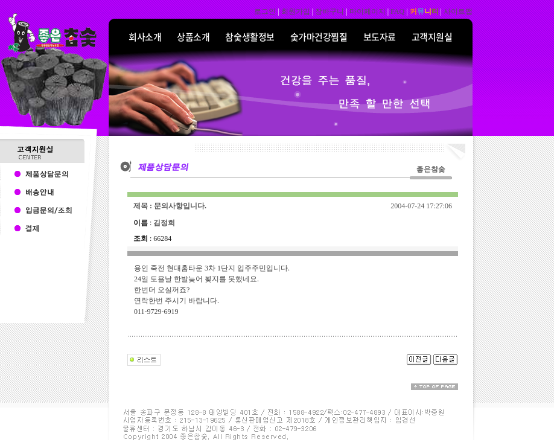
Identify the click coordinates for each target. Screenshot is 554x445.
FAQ (397, 11)
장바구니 (329, 11)
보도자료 (379, 36)
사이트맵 (458, 11)
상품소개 (193, 36)
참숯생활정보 (249, 36)
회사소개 (145, 36)
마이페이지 (367, 11)
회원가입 (295, 11)
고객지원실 (432, 36)
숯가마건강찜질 (319, 36)
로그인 (265, 11)
